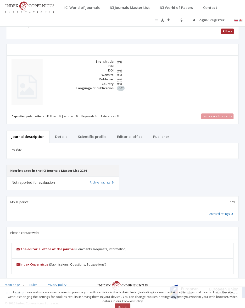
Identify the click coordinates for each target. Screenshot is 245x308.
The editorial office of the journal (46, 249)
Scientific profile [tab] (92, 136)
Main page (12, 285)
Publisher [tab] (161, 136)
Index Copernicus (32, 264)
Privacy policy (57, 285)
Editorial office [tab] (130, 136)
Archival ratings (221, 214)
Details (61, 136)
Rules (33, 285)
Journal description (28, 136)
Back (227, 31)
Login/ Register (208, 20)
